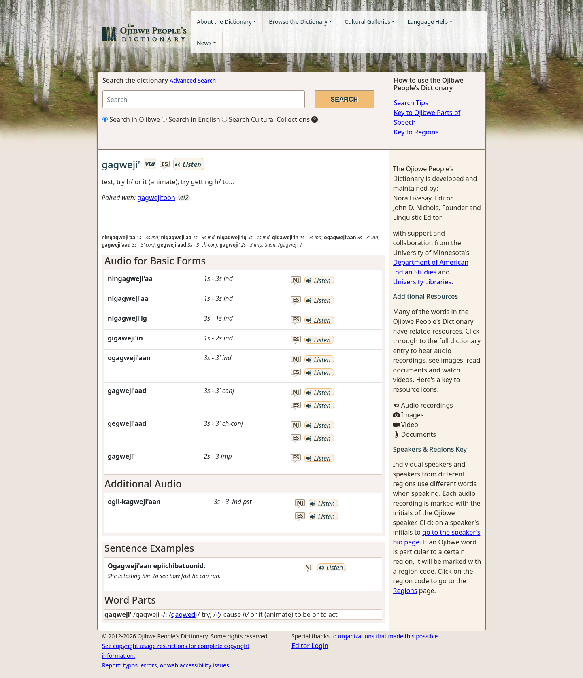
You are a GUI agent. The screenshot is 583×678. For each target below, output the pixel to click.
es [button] (165, 164)
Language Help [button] (427, 22)
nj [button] (296, 279)
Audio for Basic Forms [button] (155, 260)
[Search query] (203, 99)
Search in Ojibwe (131, 119)
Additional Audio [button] (143, 483)
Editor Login (310, 645)
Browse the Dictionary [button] (298, 22)
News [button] (204, 43)
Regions (405, 590)
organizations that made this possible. (388, 636)
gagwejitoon (156, 197)
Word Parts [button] (130, 599)
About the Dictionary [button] (224, 22)
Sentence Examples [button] (149, 548)
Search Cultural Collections (266, 119)
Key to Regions (416, 132)
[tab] (243, 261)
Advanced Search (193, 80)
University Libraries (422, 281)
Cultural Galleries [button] (367, 22)
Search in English (191, 119)
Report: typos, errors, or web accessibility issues (165, 665)
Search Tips (411, 102)
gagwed (183, 614)
